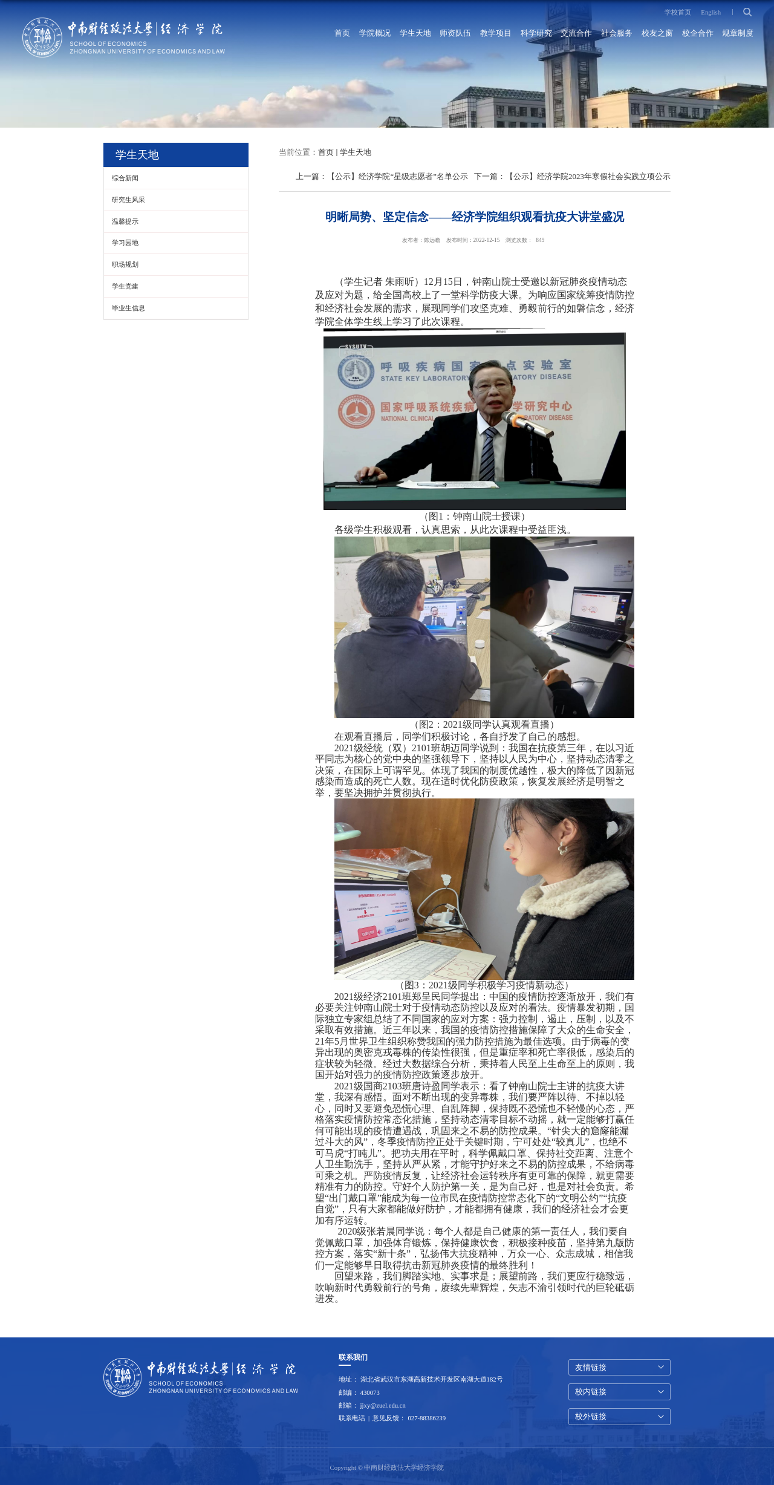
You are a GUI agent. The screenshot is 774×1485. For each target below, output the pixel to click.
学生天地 (415, 33)
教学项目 (496, 33)
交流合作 (576, 33)
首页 (342, 33)
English (711, 12)
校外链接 (591, 1416)
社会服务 (617, 33)
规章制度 (737, 33)
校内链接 (591, 1391)
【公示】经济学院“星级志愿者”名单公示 (397, 176)
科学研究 (536, 33)
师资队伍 (455, 33)
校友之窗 (657, 33)
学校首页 (678, 12)
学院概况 (375, 33)
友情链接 (591, 1367)
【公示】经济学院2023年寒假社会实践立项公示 (588, 176)
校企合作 (698, 33)
